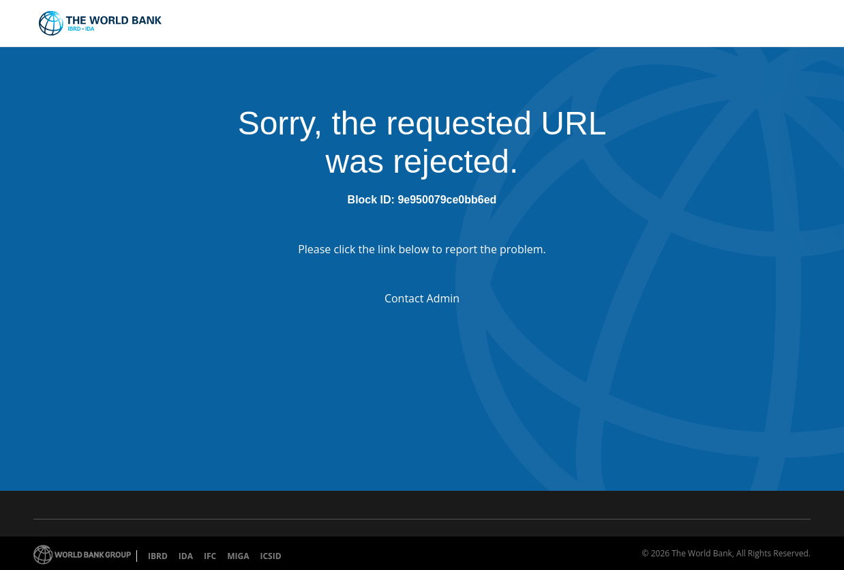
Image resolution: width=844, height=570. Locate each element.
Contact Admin (422, 298)
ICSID (270, 556)
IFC (210, 556)
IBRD (158, 556)
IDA (186, 556)
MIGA (238, 556)
